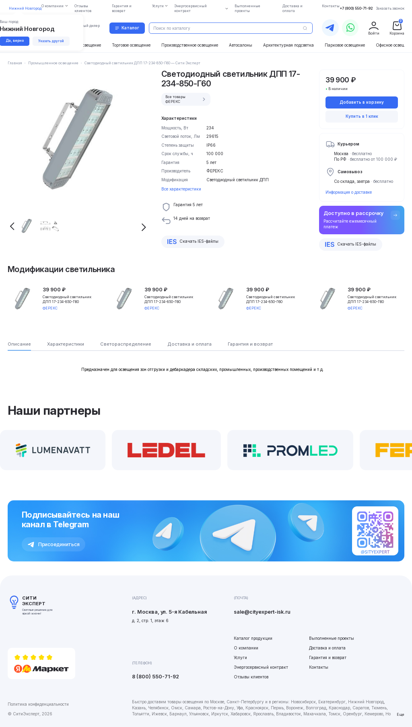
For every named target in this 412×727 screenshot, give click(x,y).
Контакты (318, 667)
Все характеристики (181, 188)
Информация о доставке (348, 192)
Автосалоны (240, 45)
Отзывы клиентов (251, 676)
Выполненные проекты (331, 638)
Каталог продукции (253, 638)
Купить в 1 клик (362, 116)
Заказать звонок (390, 8)
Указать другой (52, 41)
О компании (246, 647)
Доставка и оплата (327, 647)
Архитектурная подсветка (288, 45)
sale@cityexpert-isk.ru (262, 612)
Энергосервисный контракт (261, 667)
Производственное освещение (189, 45)
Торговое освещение (131, 45)
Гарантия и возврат (327, 657)
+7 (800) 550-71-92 (356, 8)
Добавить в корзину (362, 102)
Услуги (240, 657)
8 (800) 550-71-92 (155, 677)
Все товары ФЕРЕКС (186, 99)
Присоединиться (54, 544)
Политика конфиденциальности (38, 704)
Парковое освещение (345, 45)
